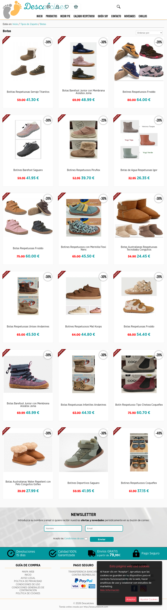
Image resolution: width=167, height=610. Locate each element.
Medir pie (62, 16)
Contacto (112, 16)
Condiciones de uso (74, 538)
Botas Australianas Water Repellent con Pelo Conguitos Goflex (28, 483)
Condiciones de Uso (28, 583)
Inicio (36, 16)
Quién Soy (99, 16)
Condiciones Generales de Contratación (28, 587)
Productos (47, 16)
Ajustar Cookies (149, 599)
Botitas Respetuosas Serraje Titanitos (28, 92)
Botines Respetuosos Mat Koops (83, 326)
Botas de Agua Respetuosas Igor (139, 170)
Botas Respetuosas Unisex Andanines (28, 326)
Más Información (110, 589)
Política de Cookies (28, 592)
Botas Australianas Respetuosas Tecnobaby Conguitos (139, 248)
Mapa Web (28, 570)
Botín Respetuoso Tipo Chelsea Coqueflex (139, 405)
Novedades (126, 16)
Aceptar (130, 599)
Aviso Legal (28, 576)
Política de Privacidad (28, 580)
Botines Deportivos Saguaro (83, 483)
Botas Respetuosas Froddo (28, 248)
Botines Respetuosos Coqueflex (139, 483)
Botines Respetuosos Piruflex (83, 170)
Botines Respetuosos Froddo (139, 92)
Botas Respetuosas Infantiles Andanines (83, 405)
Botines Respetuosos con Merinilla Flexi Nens (83, 248)
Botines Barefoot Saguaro (28, 170)
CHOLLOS (139, 16)
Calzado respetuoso (80, 16)
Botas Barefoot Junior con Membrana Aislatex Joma (83, 92)
